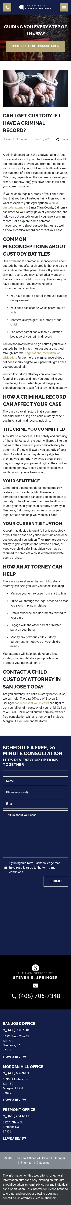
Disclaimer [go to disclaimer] (43, 1163)
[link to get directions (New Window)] (28, 1043)
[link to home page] (35, 7)
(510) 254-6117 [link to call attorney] (16, 1116)
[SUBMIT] (56, 881)
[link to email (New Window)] (35, 986)
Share (61, 139)
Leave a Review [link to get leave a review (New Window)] (14, 1057)
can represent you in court (32, 703)
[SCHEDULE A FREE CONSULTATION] (35, 46)
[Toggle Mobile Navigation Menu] (64, 7)
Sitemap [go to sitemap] (26, 1163)
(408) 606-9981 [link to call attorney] (16, 1073)
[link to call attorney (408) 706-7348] (7, 7)
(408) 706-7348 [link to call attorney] (16, 1030)
